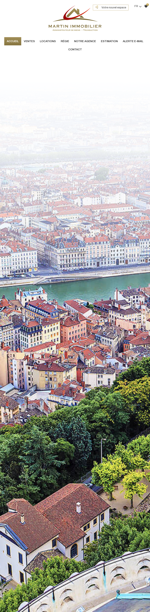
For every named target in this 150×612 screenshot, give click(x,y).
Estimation (109, 41)
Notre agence (85, 41)
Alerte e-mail (133, 41)
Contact (75, 49)
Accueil (13, 41)
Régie (65, 41)
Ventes (29, 41)
